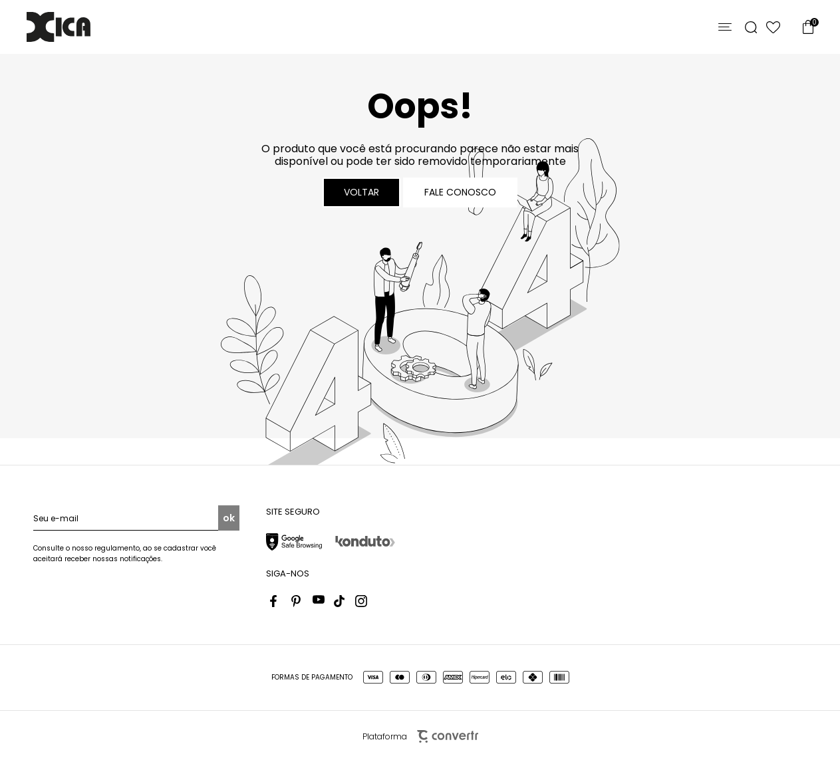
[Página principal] (58, 27)
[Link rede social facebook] (276, 601)
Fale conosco (460, 192)
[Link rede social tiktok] (340, 601)
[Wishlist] (773, 27)
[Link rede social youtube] (319, 601)
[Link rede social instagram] (361, 601)
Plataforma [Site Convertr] (420, 736)
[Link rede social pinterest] (297, 601)
